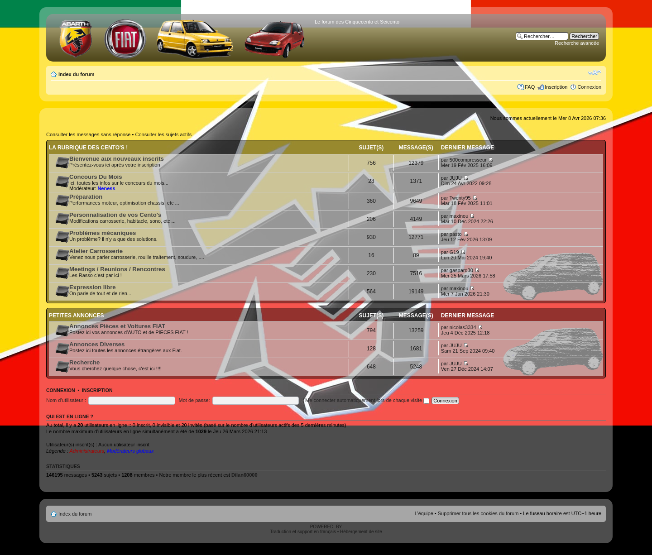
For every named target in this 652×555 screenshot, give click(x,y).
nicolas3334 (463, 327)
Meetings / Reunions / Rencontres (117, 269)
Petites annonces (76, 315)
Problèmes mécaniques (102, 233)
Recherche (84, 362)
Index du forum (76, 74)
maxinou (459, 216)
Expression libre (92, 287)
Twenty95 (460, 198)
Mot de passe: (194, 400)
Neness (106, 188)
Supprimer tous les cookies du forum (478, 513)
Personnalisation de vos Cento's (115, 214)
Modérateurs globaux (130, 451)
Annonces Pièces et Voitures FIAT (117, 326)
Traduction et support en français (303, 531)
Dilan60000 (244, 475)
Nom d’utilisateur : (66, 400)
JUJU (456, 178)
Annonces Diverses (97, 344)
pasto (456, 234)
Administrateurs (87, 451)
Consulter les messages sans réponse (88, 134)
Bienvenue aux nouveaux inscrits (116, 158)
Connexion (589, 87)
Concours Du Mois (95, 176)
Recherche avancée (577, 43)
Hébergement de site (361, 531)
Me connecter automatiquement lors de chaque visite (367, 400)
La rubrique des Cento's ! (88, 147)
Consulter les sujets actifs (163, 134)
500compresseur (468, 160)
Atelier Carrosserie (96, 251)
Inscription (556, 87)
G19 (454, 252)
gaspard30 (461, 270)
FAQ (530, 87)
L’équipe (424, 513)
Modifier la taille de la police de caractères (594, 72)
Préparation (85, 196)
